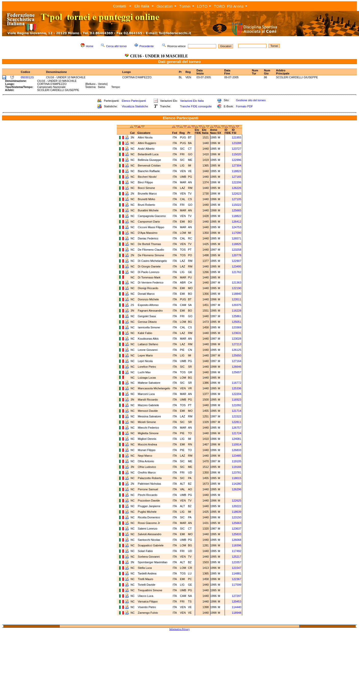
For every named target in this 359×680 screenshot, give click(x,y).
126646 (236, 366)
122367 (236, 579)
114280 (236, 483)
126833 (236, 450)
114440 (236, 607)
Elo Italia (141, 6)
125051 (236, 321)
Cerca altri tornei (116, 46)
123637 (236, 528)
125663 (236, 522)
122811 (236, 422)
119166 (236, 466)
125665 (236, 210)
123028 (236, 338)
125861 (236, 316)
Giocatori (164, 6)
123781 (236, 472)
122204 (236, 393)
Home (89, 46)
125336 (236, 388)
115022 (236, 204)
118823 (236, 171)
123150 (236, 517)
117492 (236, 551)
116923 (236, 399)
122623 (236, 193)
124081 (236, 438)
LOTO (202, 6)
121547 (236, 567)
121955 (236, 137)
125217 (236, 556)
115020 (236, 154)
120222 (236, 506)
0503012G (27, 77)
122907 (236, 260)
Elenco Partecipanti (134, 100)
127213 (236, 344)
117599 (236, 584)
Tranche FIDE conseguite (196, 106)
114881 (236, 573)
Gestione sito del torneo (251, 100)
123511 (236, 299)
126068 (236, 539)
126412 (236, 221)
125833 (236, 534)
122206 (236, 182)
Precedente (146, 46)
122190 (236, 288)
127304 (236, 165)
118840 (236, 293)
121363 (236, 282)
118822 (236, 215)
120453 (236, 601)
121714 (236, 410)
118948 (236, 612)
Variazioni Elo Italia (192, 100)
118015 (236, 478)
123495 (236, 266)
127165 (236, 176)
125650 (236, 355)
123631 (236, 333)
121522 (236, 416)
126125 (236, 349)
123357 (236, 562)
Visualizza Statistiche (135, 106)
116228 (236, 310)
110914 (236, 444)
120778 (236, 255)
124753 (236, 227)
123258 (236, 249)
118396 (236, 545)
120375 (236, 304)
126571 (236, 238)
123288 (236, 143)
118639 (236, 511)
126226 (236, 187)
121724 (236, 433)
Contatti (119, 6)
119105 (236, 461)
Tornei (184, 6)
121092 (236, 405)
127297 (236, 595)
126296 (236, 489)
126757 (236, 427)
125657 (236, 372)
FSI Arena (235, 6)
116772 (236, 382)
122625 (236, 500)
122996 (236, 159)
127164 (236, 361)
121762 (236, 272)
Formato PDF (244, 106)
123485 (236, 455)
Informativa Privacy (179, 629)
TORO (219, 6)
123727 (236, 148)
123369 (236, 327)
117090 (236, 232)
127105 (236, 199)
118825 (236, 244)
